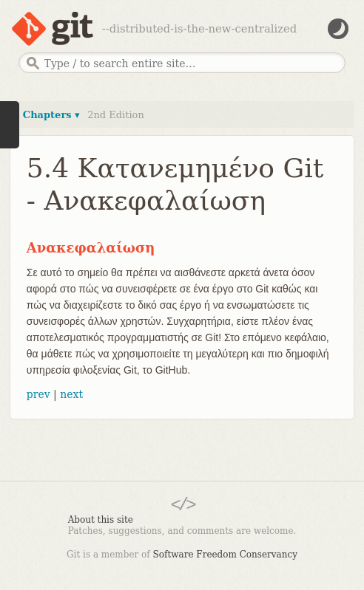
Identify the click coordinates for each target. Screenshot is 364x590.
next (71, 394)
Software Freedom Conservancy (225, 554)
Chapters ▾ (51, 114)
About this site (100, 520)
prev (38, 394)
